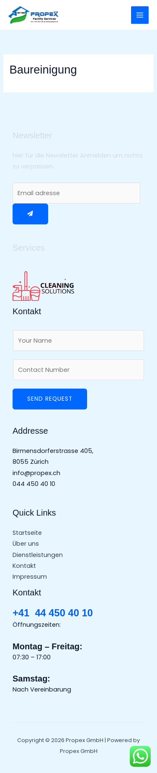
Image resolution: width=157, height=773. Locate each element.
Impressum (30, 576)
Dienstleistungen (38, 555)
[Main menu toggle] (140, 15)
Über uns (26, 543)
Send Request (49, 399)
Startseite (27, 533)
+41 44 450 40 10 (53, 613)
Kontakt (24, 566)
